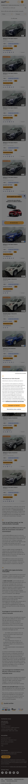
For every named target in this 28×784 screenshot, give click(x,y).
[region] (14, 392)
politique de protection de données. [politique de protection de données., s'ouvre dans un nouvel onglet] (14, 401)
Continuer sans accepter (20, 373)
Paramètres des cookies (14, 409)
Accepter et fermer (14, 405)
